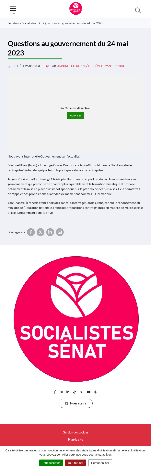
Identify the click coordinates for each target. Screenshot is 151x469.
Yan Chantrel (115, 66)
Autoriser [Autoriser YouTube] (75, 115)
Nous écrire (76, 403)
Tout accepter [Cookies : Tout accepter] (51, 462)
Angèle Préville (92, 66)
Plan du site (75, 439)
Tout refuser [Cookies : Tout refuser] (75, 462)
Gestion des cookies (75, 432)
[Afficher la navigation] (13, 10)
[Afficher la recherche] (138, 10)
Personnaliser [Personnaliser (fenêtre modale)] (100, 462)
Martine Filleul (67, 66)
